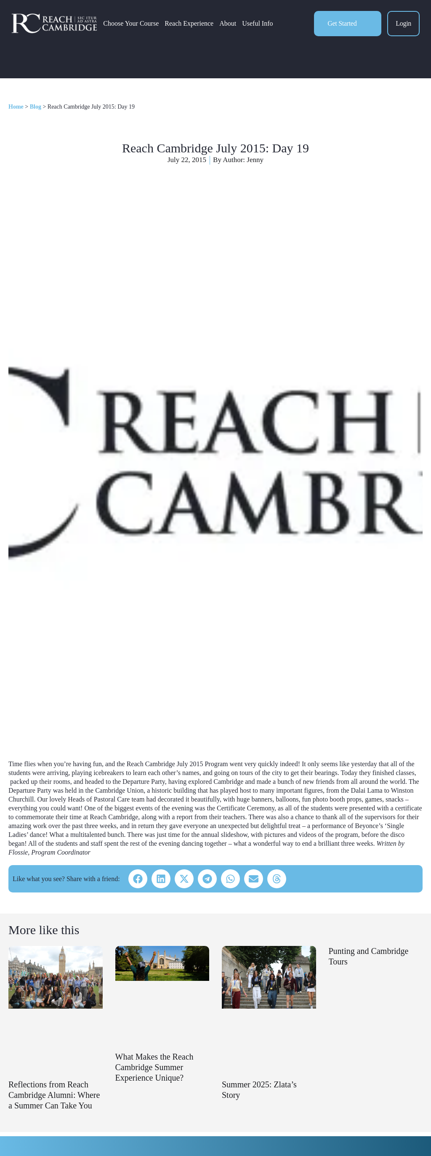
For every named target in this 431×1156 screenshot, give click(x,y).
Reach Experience (189, 23)
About (227, 23)
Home (16, 107)
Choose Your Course (131, 23)
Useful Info (257, 23)
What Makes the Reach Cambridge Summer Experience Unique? (154, 1067)
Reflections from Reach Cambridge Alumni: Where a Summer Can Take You (54, 1095)
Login (403, 23)
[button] (137, 878)
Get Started (342, 23)
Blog (35, 107)
